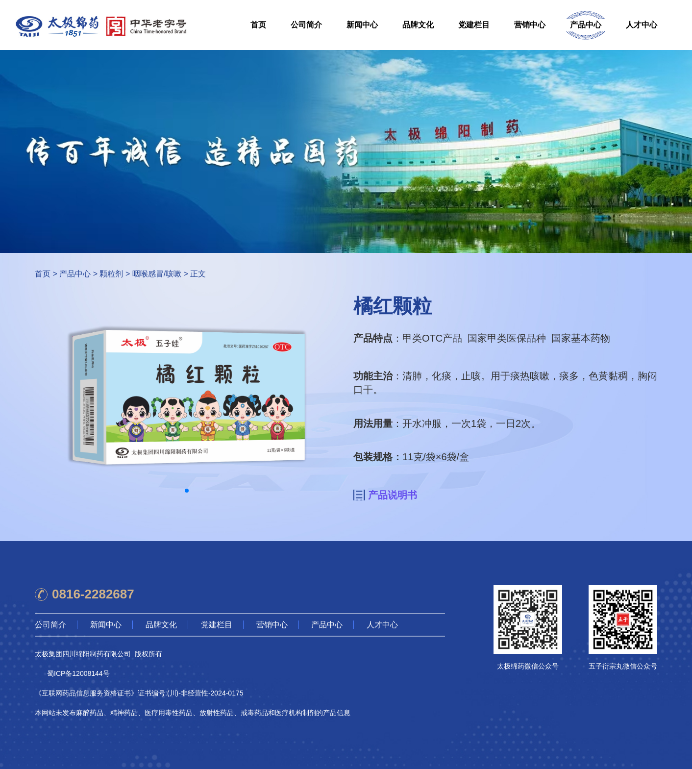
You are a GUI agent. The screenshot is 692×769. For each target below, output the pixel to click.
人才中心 (641, 25)
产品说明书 (392, 495)
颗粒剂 (111, 274)
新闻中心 (362, 25)
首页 (258, 25)
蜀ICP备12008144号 (78, 673)
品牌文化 (418, 25)
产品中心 (585, 25)
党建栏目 (474, 25)
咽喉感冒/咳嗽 (156, 274)
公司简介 (306, 25)
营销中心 (529, 25)
